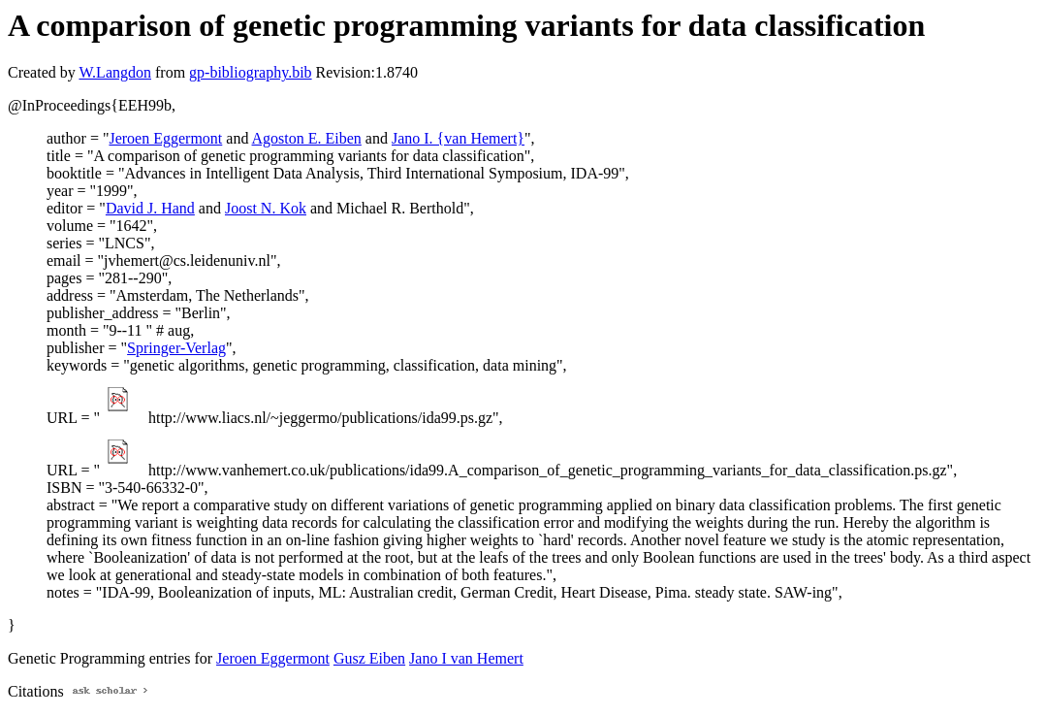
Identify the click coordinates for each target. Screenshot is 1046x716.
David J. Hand (150, 208)
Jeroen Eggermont (165, 138)
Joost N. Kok (265, 208)
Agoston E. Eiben (307, 138)
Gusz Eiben (369, 658)
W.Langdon (115, 72)
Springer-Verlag (176, 348)
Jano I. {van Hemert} (458, 138)
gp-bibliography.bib (250, 72)
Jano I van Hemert (466, 658)
